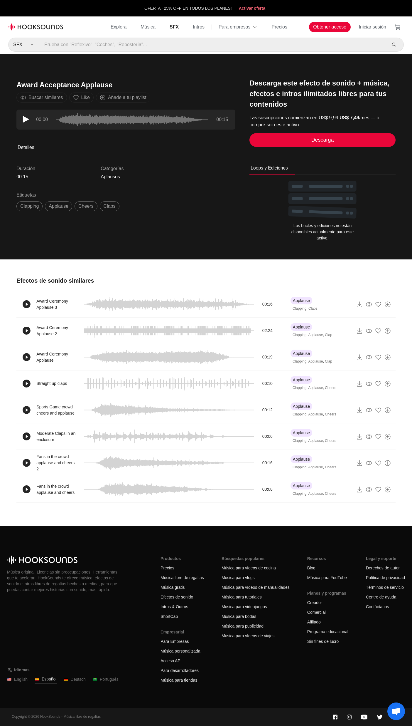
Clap (328, 335)
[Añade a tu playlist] (387, 304)
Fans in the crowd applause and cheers (55, 489)
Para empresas (238, 27)
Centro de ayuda (381, 597)
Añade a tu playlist (123, 97)
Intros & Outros (174, 606)
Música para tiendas (179, 680)
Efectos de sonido (177, 597)
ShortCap (169, 616)
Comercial (316, 612)
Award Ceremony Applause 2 (52, 330)
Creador (314, 602)
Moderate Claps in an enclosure (55, 436)
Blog (311, 568)
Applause (58, 206)
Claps (313, 308)
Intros (199, 26)
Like (81, 97)
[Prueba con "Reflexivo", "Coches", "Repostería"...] (212, 44)
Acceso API (171, 660)
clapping (29, 206)
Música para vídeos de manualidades (256, 587)
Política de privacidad (385, 577)
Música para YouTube (327, 577)
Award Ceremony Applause (52, 357)
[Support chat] (396, 711)
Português (106, 679)
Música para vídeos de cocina (249, 568)
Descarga (322, 140)
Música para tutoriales (242, 597)
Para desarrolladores (180, 670)
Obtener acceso (329, 26)
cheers (86, 206)
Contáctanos (377, 606)
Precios (279, 26)
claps (110, 206)
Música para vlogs (238, 577)
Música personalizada (180, 651)
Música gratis (173, 587)
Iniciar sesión (372, 26)
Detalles (26, 147)
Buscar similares (41, 97)
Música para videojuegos (244, 606)
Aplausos (110, 176)
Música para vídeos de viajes (248, 635)
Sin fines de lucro (323, 641)
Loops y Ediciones (269, 167)
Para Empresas (175, 641)
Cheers (330, 388)
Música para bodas (239, 616)
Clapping (299, 308)
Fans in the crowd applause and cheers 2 (55, 462)
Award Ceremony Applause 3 (52, 304)
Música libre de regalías (182, 577)
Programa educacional (327, 631)
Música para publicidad (243, 626)
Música (148, 26)
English (17, 679)
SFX (174, 26)
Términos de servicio (385, 587)
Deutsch (75, 679)
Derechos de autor (383, 568)
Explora (118, 26)
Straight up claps (51, 383)
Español (46, 679)
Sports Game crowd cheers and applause (55, 410)
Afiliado (314, 622)
